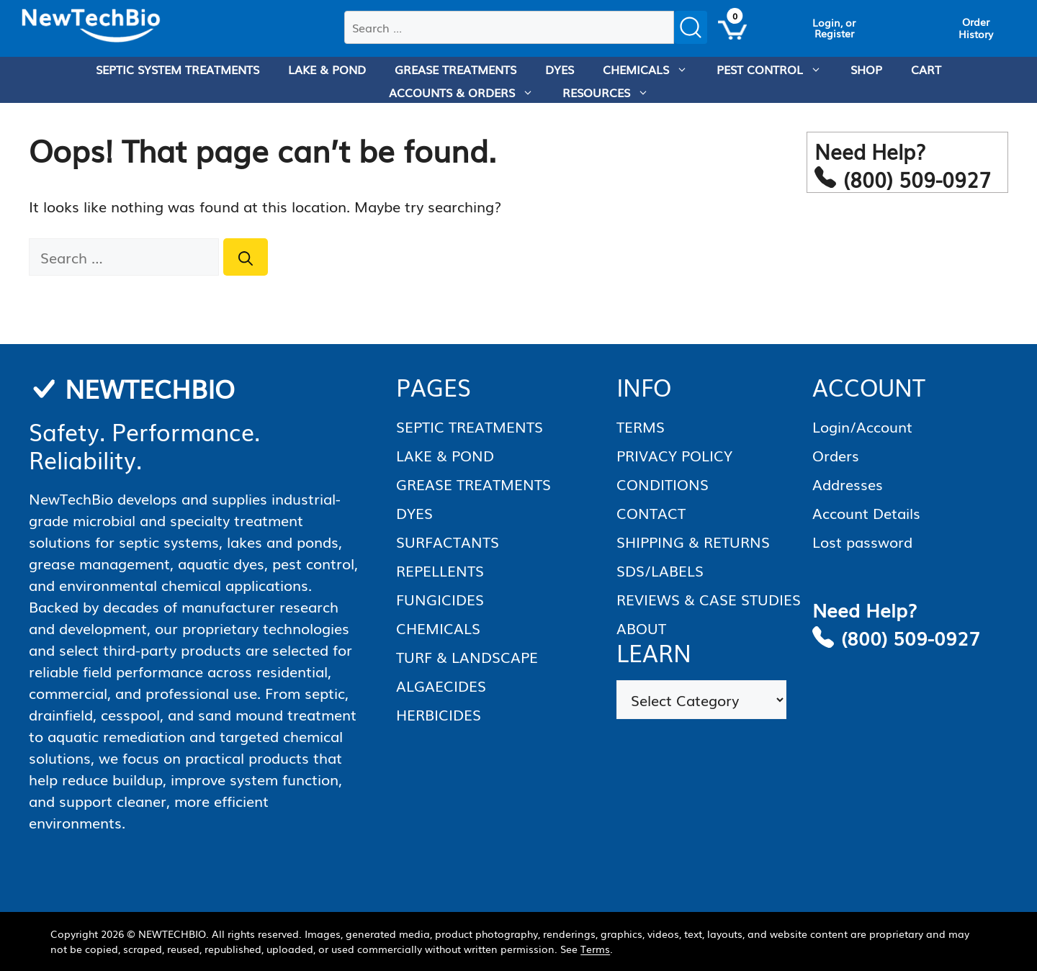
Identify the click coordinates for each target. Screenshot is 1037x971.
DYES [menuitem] (559, 69)
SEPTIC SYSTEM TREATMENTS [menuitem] (177, 69)
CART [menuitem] (926, 69)
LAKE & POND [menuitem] (327, 69)
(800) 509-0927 (910, 637)
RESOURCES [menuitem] (612, 92)
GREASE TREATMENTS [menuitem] (455, 69)
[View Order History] (976, 28)
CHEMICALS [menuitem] (652, 69)
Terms (595, 948)
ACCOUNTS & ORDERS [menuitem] (468, 92)
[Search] (245, 257)
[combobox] (509, 27)
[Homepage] (91, 26)
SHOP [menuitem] (866, 69)
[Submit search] (690, 27)
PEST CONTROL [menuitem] (776, 69)
